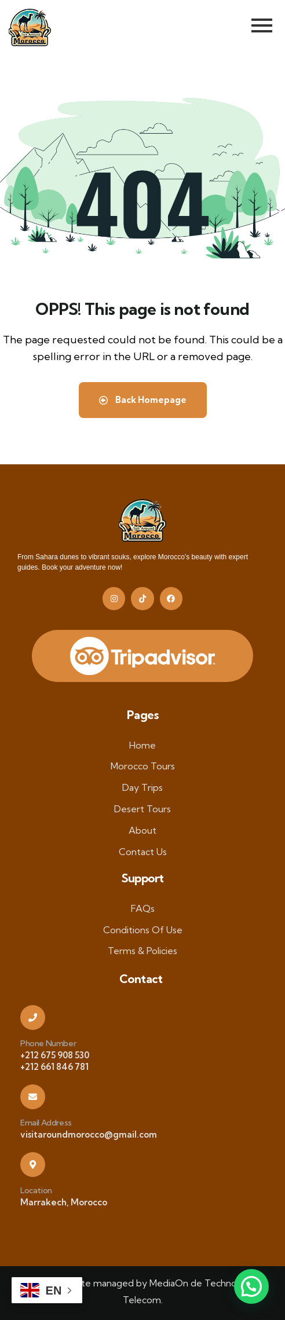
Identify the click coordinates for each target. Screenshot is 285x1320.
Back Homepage (143, 399)
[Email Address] (32, 1096)
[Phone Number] (32, 1017)
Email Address (46, 1122)
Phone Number (48, 1043)
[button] (251, 1286)
